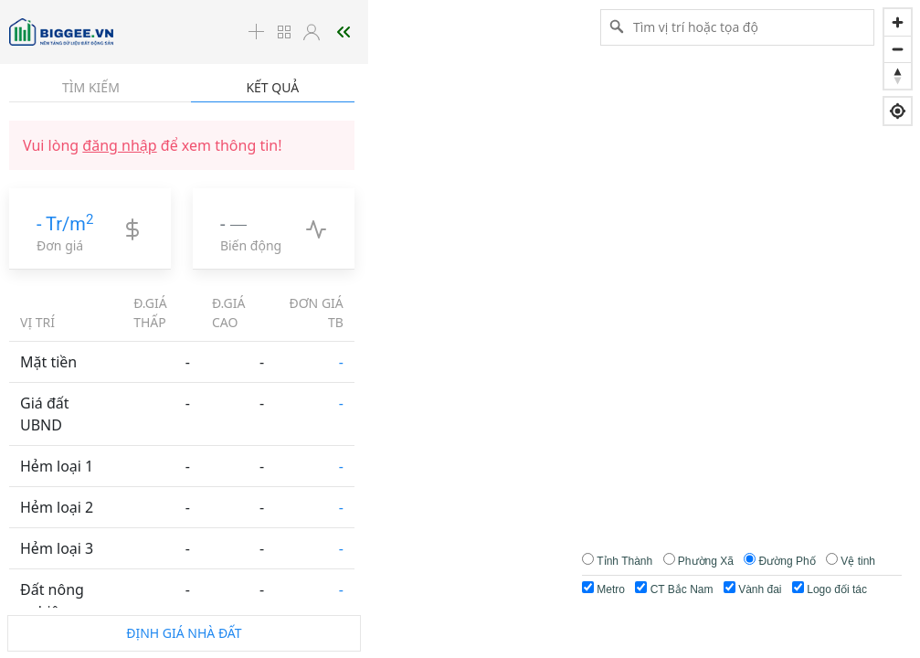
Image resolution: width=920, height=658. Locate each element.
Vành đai (753, 588)
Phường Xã (706, 561)
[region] (460, 329)
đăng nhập (119, 145)
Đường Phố (787, 561)
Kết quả (272, 87)
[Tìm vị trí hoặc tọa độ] (737, 26)
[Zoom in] (897, 22)
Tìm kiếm (91, 87)
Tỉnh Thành (624, 561)
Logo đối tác (829, 588)
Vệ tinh (858, 561)
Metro (603, 588)
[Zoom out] (897, 49)
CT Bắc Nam (674, 588)
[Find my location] (897, 111)
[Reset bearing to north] (897, 75)
